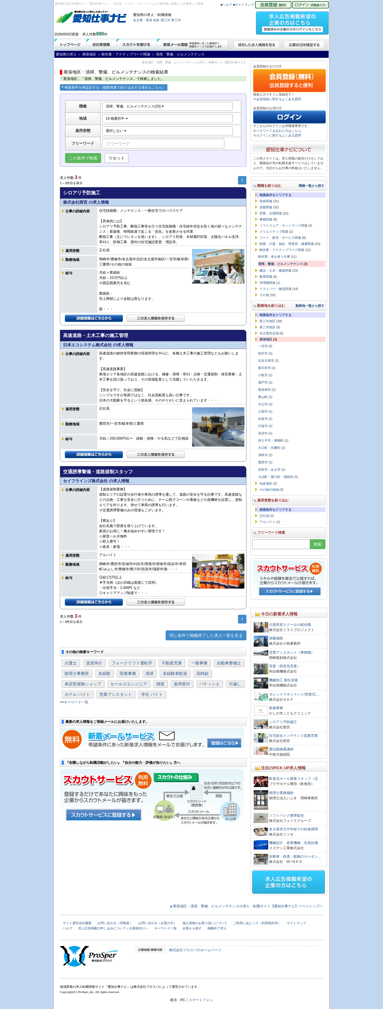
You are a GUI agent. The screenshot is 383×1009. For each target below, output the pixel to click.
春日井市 (264, 368)
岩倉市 (263, 418)
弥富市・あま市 (269, 469)
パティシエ (209, 684)
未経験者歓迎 (175, 673)
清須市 (263, 433)
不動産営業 (172, 663)
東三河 (176, 20)
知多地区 (265, 483)
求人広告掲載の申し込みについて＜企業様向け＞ (113, 928)
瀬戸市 (263, 382)
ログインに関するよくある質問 (278, 135)
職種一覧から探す (311, 185)
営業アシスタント (115, 694)
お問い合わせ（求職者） (115, 923)
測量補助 (276, 638)
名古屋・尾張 (142, 20)
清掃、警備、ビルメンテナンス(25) (135, 106)
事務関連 (265, 219)
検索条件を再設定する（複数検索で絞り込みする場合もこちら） (114, 87)
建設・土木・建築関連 (275, 270)
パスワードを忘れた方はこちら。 (280, 130)
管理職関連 (267, 282)
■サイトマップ (243, 4)
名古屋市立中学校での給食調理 (293, 829)
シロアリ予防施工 (283, 722)
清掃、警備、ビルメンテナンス (280, 264)
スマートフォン (201, 1000)
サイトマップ (296, 923)
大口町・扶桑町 (269, 447)
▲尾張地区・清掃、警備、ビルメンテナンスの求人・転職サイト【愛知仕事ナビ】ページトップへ (246, 906)
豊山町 (263, 397)
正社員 (264, 515)
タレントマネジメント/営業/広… (294, 694)
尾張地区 (265, 339)
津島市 (263, 455)
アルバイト (267, 522)
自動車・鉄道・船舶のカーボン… (295, 856)
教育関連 (265, 276)
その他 (264, 295)
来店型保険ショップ (83, 684)
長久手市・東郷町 (271, 440)
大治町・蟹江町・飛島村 (275, 476)
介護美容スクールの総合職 (290, 625)
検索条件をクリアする (275, 195)
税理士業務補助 (281, 793)
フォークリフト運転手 (132, 663)
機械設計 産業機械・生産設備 (293, 843)
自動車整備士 (229, 663)
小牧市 (263, 375)
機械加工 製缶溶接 (283, 680)
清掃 (149, 673)
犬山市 (263, 404)
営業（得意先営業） (284, 666)
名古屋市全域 (269, 333)
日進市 (263, 426)
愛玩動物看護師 (281, 749)
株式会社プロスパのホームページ (195, 950)
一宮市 (263, 346)
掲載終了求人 (217, 928)
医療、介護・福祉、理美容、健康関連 (286, 243)
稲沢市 (263, 353)
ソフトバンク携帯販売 (286, 815)
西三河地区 (267, 321)
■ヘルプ (226, 4)
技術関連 (265, 201)
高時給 (202, 673)
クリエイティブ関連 (273, 231)
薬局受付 (182, 684)
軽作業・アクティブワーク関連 (281, 250)
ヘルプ (67, 928)
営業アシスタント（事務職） (291, 652)
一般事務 (199, 663)
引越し (235, 684)
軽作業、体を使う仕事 (274, 256)
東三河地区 (267, 327)
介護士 (71, 663)
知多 (156, 20)
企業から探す (192, 928)
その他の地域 (269, 489)
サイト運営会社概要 (77, 923)
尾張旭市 (264, 389)
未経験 (104, 673)
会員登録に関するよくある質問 (278, 99)
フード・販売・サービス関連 (280, 237)
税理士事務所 (77, 673)
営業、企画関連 (270, 213)
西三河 (165, 20)
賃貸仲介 (94, 663)
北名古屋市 (266, 360)
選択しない (116, 131)
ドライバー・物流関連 (275, 289)
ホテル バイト (77, 694)
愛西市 (263, 462)
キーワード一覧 (76, 702)
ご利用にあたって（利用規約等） (257, 923)
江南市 (263, 411)
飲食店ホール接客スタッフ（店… (295, 779)
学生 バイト (152, 694)
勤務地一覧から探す (310, 305)
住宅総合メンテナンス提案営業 (293, 736)
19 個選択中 (117, 119)
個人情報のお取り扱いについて (204, 923)
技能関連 (265, 207)
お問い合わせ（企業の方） (157, 923)
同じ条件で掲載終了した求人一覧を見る (206, 635)
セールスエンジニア (128, 684)
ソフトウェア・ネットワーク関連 (283, 225)
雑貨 (160, 684)
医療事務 (128, 673)
